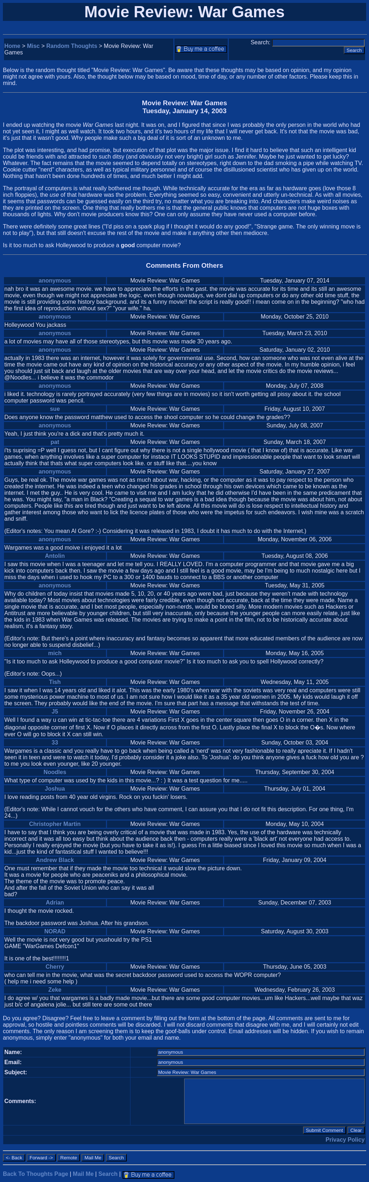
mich (55, 653)
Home (12, 46)
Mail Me (83, 1174)
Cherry (54, 967)
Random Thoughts (71, 46)
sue (55, 409)
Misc (33, 46)
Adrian (55, 902)
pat (54, 442)
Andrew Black (55, 860)
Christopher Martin (55, 824)
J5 (55, 711)
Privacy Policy (345, 1140)
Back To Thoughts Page (35, 1174)
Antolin (55, 556)
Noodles (55, 772)
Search (107, 1174)
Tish (55, 682)
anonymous (55, 280)
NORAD (55, 931)
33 (55, 742)
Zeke (54, 990)
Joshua (55, 789)
